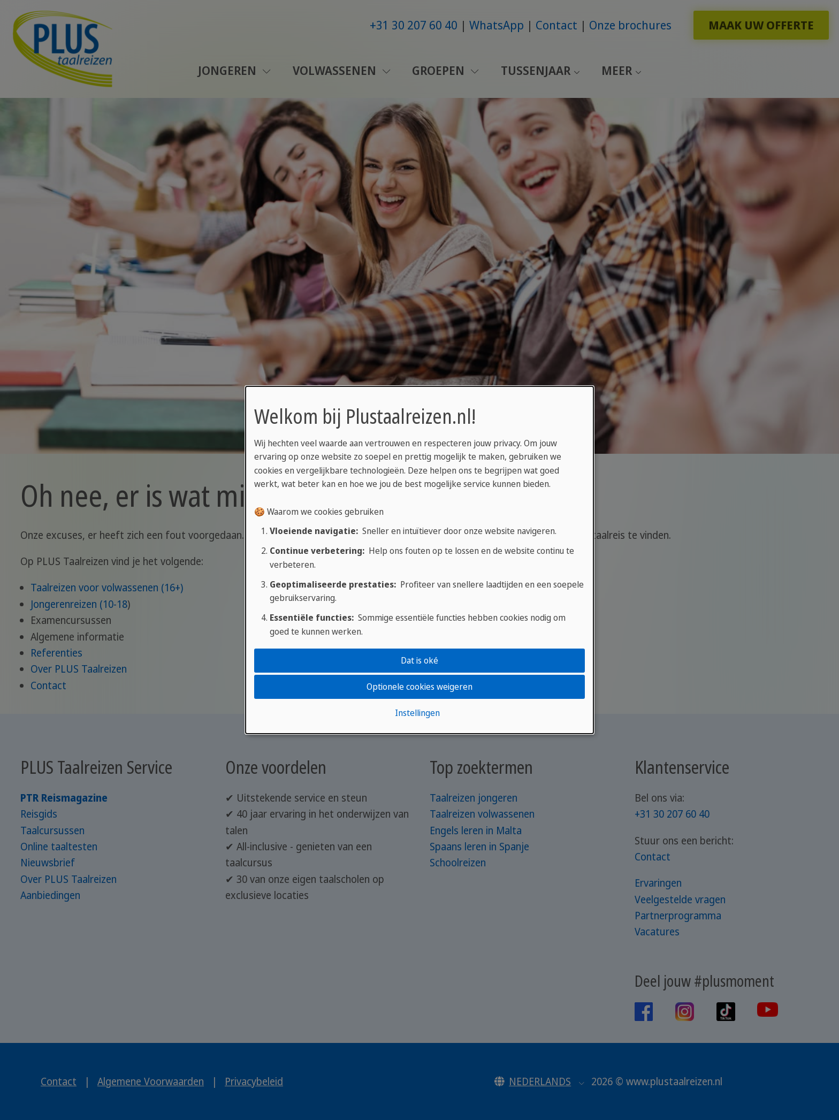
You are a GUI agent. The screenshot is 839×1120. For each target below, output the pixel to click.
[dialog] (419, 560)
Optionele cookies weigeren (419, 686)
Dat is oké (419, 660)
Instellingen (417, 713)
